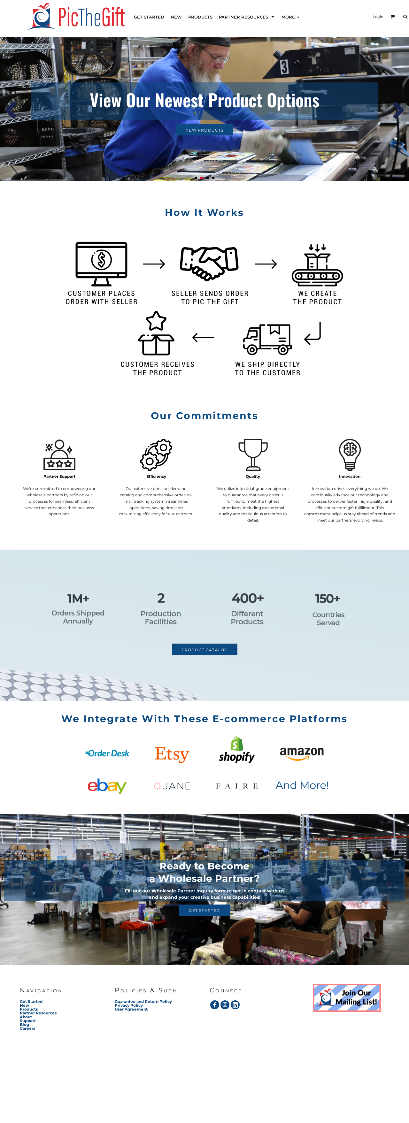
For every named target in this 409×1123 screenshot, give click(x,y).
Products (29, 1009)
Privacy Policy (129, 1005)
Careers (27, 1028)
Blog (24, 1024)
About (26, 1016)
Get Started (31, 1001)
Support (28, 1020)
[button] (247, 17)
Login (378, 16)
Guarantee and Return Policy (143, 1001)
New (24, 1005)
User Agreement (131, 1009)
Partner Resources (38, 1013)
